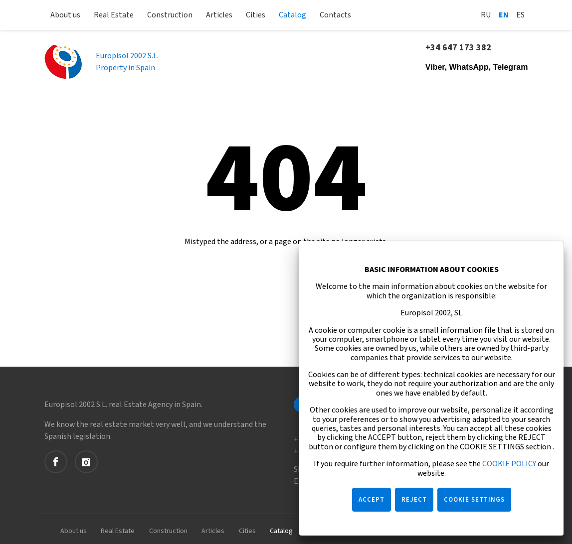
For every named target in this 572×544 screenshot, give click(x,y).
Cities (255, 14)
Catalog (292, 14)
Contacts (335, 14)
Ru (486, 14)
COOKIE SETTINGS (474, 499)
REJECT (414, 499)
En (504, 14)
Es (520, 14)
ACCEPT (371, 499)
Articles (219, 14)
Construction (169, 14)
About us (65, 14)
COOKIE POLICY (509, 463)
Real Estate (114, 14)
